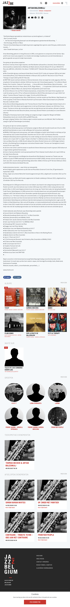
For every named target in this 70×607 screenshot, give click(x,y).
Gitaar (41, 11)
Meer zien (64, 282)
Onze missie (40, 559)
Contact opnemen (42, 562)
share (7, 277)
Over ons (39, 555)
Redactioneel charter (44, 565)
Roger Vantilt (16, 30)
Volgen (17, 277)
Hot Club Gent (10, 507)
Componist (47, 11)
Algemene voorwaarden (44, 568)
